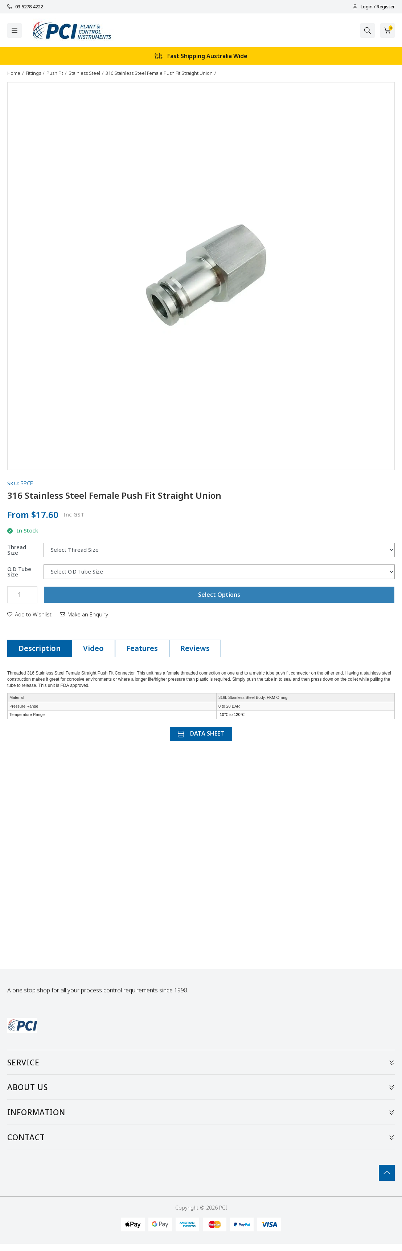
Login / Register (374, 6)
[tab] (39, 648)
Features (142, 648)
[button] (29, 614)
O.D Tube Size (19, 571)
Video (93, 648)
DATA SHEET (201, 733)
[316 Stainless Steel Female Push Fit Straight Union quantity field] (22, 594)
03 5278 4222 (25, 6)
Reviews (195, 648)
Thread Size (16, 549)
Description (40, 648)
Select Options (219, 595)
